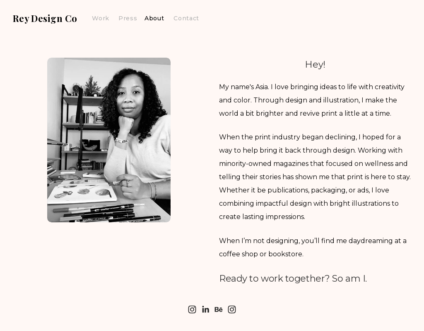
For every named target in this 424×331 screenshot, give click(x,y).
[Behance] (218, 309)
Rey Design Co (45, 18)
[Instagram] (192, 309)
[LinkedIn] (205, 309)
